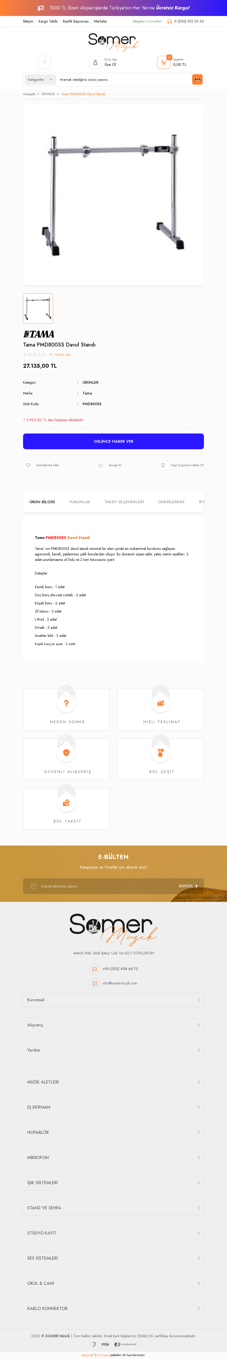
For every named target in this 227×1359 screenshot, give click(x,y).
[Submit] (188, 886)
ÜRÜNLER (90, 382)
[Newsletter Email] (113, 886)
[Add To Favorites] (41, 465)
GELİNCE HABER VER (113, 441)
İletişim (28, 21)
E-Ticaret (103, 1355)
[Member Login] (103, 62)
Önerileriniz (171, 502)
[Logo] (113, 41)
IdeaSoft (88, 1355)
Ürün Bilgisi (42, 502)
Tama (87, 393)
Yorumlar (79, 502)
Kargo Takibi (48, 21)
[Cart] (171, 62)
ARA (197, 79)
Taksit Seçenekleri (124, 502)
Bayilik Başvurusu (76, 21)
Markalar (100, 21)
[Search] (129, 79)
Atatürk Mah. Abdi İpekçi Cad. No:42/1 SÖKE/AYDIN (113, 953)
